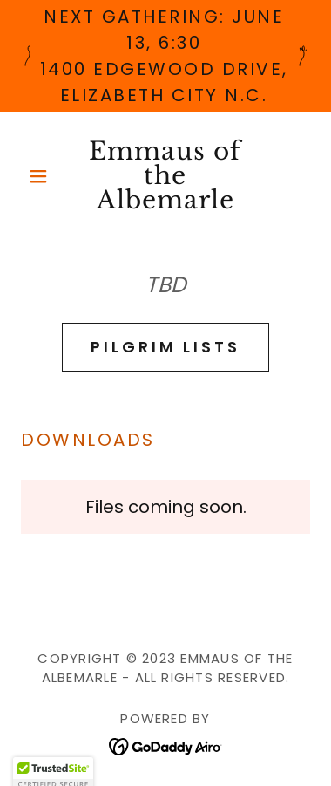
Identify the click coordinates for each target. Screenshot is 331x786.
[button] (42, 176)
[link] (165, 176)
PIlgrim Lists (165, 347)
